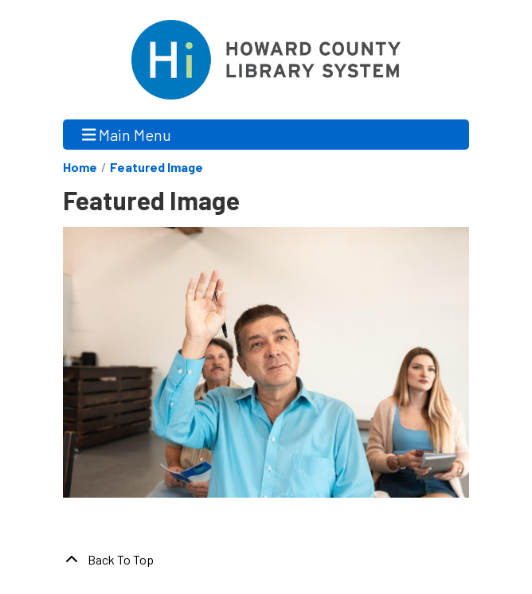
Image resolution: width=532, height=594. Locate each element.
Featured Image (156, 166)
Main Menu (127, 134)
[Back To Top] (266, 559)
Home (80, 166)
